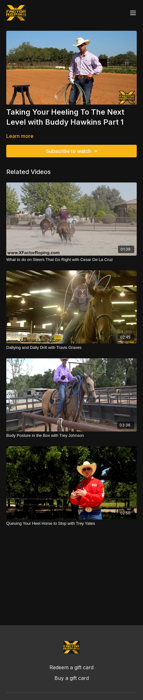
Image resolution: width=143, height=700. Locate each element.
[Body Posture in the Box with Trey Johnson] (71, 435)
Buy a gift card (71, 678)
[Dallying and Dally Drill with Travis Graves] (71, 348)
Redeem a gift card (71, 667)
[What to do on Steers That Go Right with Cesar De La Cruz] (71, 260)
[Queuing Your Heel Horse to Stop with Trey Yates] (71, 523)
